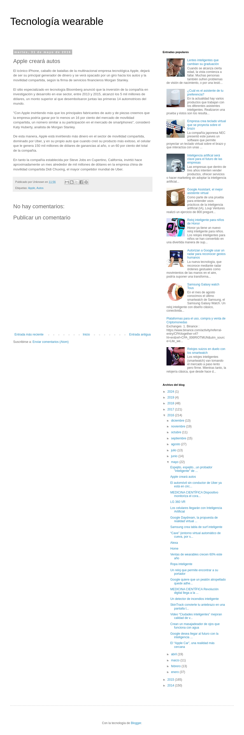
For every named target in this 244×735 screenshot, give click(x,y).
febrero (176, 666)
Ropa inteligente (181, 564)
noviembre (178, 426)
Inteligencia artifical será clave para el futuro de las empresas (204, 159)
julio (174, 450)
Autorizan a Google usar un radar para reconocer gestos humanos (206, 254)
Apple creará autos (183, 476)
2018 (171, 403)
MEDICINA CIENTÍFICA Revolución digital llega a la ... (194, 591)
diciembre (178, 420)
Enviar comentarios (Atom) (51, 342)
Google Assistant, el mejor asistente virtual (205, 191)
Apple (31, 187)
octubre (176, 432)
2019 (171, 397)
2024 (171, 391)
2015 (171, 679)
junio (174, 456)
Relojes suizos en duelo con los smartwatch (206, 350)
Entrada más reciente (28, 334)
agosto (176, 444)
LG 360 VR (177, 502)
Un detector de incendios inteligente (194, 599)
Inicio (86, 334)
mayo (175, 462)
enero (175, 672)
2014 (171, 685)
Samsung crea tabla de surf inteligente (196, 527)
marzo (175, 660)
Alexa (174, 543)
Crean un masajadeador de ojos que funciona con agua (195, 625)
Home (174, 548)
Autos (39, 187)
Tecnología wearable (56, 21)
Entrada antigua (140, 334)
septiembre (179, 438)
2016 (171, 415)
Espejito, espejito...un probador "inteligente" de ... (191, 469)
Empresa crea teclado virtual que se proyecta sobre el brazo (206, 124)
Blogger (136, 723)
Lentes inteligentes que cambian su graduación (203, 62)
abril (174, 654)
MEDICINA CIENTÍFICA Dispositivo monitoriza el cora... (194, 494)
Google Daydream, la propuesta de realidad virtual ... (194, 519)
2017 (171, 409)
